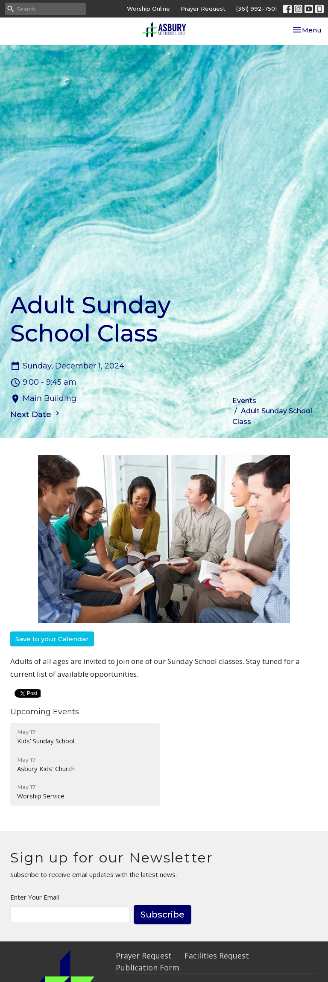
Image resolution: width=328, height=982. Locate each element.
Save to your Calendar (52, 639)
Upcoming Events (44, 711)
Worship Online (148, 8)
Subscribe (162, 914)
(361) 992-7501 (256, 8)
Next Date (36, 414)
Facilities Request (216, 955)
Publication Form (147, 967)
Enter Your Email (34, 897)
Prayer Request (203, 8)
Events (244, 401)
